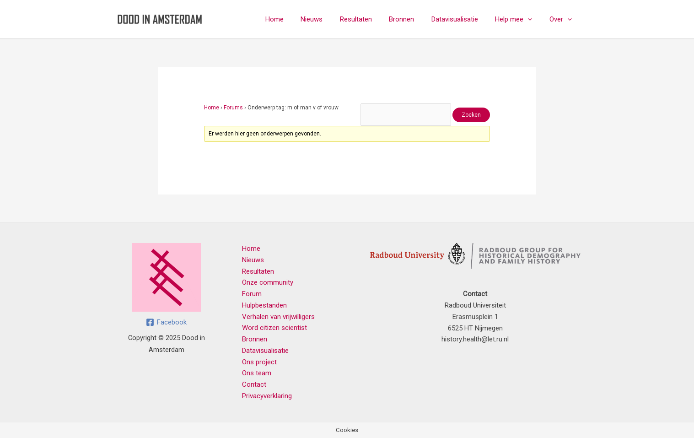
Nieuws (331, 19)
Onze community (267, 282)
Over (562, 19)
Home (297, 19)
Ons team (256, 373)
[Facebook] (166, 322)
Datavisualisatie (463, 19)
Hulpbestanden (264, 305)
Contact (254, 384)
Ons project (259, 362)
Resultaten (371, 19)
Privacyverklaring (267, 396)
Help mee (519, 19)
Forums (233, 107)
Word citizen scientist (274, 328)
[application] (533, 19)
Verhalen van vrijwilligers (278, 317)
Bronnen (413, 19)
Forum (252, 294)
